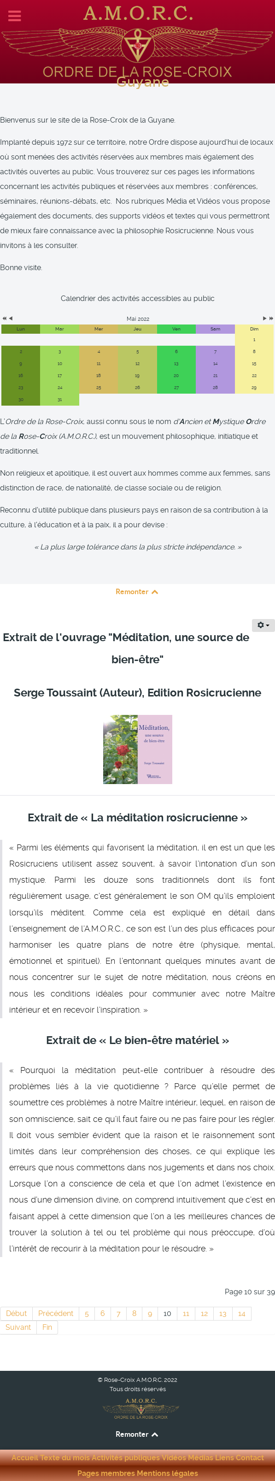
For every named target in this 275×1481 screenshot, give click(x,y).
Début (16, 1313)
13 (223, 1313)
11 (186, 1313)
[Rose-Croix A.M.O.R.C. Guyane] (137, 40)
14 (242, 1313)
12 (204, 1313)
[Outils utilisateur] (263, 625)
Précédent (55, 1313)
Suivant (18, 1327)
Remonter (138, 591)
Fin (47, 1327)
